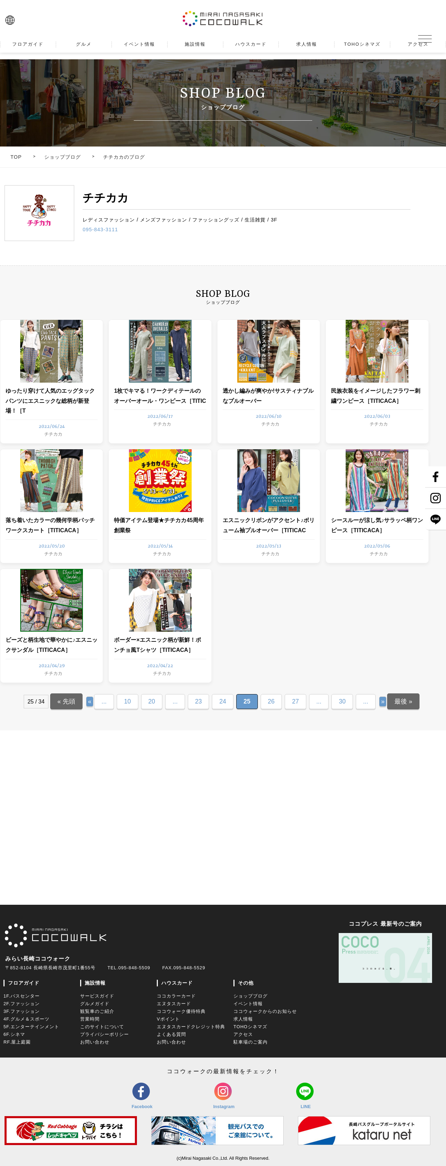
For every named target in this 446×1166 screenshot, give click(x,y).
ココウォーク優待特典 (181, 1011)
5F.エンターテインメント (31, 1026)
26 (271, 701)
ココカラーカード (176, 996)
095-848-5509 (134, 967)
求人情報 (243, 1019)
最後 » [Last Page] (403, 701)
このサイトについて (102, 1026)
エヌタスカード (174, 1003)
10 (127, 701)
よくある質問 (171, 1034)
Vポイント (168, 1019)
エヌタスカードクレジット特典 (191, 1026)
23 (198, 701)
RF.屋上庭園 (17, 1042)
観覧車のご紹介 (97, 1011)
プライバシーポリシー (104, 1034)
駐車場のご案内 (250, 1042)
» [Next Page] (383, 701)
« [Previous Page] (90, 701)
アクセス (243, 1034)
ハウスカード (177, 983)
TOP (16, 157)
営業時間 (90, 1019)
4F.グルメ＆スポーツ (26, 1019)
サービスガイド (97, 996)
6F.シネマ (14, 1034)
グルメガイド (94, 1003)
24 (222, 701)
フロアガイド (23, 983)
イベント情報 (248, 1003)
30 (342, 701)
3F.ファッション (21, 1011)
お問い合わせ (94, 1042)
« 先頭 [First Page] (66, 701)
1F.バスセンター (21, 996)
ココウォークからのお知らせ (265, 1011)
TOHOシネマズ (250, 1026)
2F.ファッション (21, 1003)
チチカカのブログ (124, 157)
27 (295, 701)
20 (151, 701)
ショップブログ (62, 157)
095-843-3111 (100, 229)
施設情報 (95, 983)
